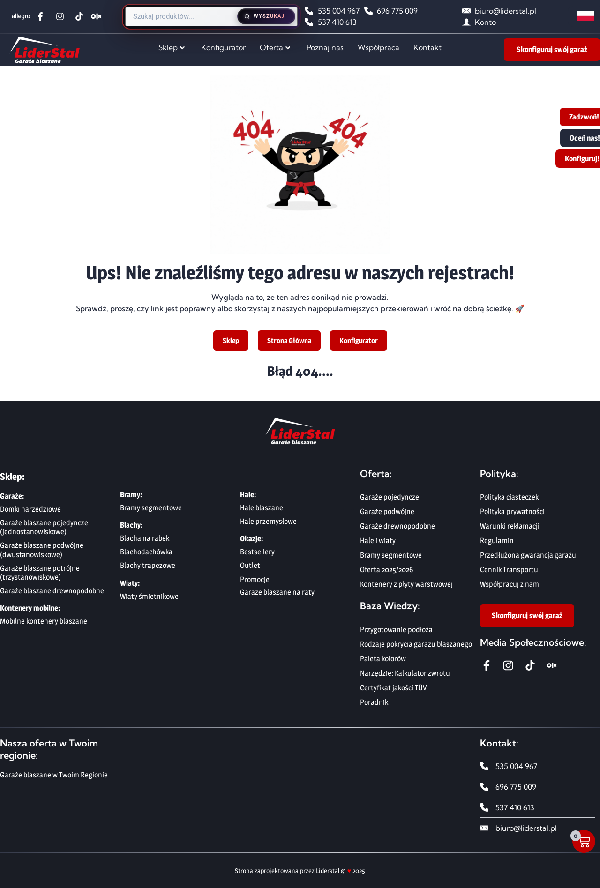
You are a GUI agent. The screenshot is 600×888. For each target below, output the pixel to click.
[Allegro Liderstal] (22, 16)
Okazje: (251, 538)
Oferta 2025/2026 (386, 569)
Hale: (248, 494)
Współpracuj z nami (510, 584)
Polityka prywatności (512, 511)
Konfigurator (223, 47)
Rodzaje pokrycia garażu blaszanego (416, 644)
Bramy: (131, 494)
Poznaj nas (325, 47)
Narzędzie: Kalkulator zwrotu (405, 673)
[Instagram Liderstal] (62, 16)
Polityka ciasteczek (509, 497)
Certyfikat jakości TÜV (393, 687)
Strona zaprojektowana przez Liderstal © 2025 (300, 870)
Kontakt (427, 47)
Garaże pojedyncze (389, 497)
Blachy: (131, 525)
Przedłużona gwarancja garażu (528, 555)
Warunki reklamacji (510, 526)
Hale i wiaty (378, 540)
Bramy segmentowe (391, 555)
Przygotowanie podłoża (396, 629)
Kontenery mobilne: (30, 608)
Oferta (275, 47)
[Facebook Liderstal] (42, 16)
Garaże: (12, 496)
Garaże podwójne (387, 511)
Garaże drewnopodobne (397, 526)
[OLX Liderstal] (97, 16)
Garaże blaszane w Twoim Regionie (54, 774)
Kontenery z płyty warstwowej (406, 584)
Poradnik (374, 702)
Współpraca (378, 47)
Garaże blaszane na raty (277, 592)
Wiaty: (130, 583)
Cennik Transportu (509, 569)
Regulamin (497, 540)
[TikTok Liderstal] (81, 16)
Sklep (171, 47)
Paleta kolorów (383, 658)
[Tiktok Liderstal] (532, 665)
